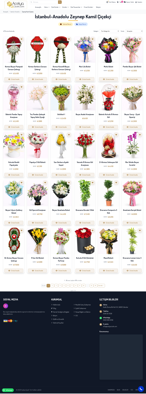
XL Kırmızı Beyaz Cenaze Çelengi (13, 259)
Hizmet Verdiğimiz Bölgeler (60, 312)
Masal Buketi (108, 258)
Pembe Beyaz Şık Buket (132, 66)
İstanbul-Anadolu (15, 12)
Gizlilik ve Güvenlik (57, 320)
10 (85, 286)
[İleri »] (105, 286)
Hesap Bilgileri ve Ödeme (82, 312)
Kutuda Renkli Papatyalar (13, 163)
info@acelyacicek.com (110, 327)
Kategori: (96, 31)
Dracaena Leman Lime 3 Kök (132, 259)
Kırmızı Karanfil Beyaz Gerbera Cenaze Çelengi (61, 67)
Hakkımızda (55, 305)
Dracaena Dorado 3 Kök (85, 210)
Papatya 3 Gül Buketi (37, 162)
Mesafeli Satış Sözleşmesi (82, 305)
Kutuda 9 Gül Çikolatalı (84, 258)
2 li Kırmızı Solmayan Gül (108, 162)
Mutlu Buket (108, 66)
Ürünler (65, 7)
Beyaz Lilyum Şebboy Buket (14, 211)
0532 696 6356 (108, 320)
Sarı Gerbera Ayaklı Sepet (61, 163)
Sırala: (122, 31)
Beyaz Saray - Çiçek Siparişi (132, 115)
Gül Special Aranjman (37, 210)
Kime (47, 7)
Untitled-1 (61, 114)
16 (98, 286)
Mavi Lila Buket (85, 66)
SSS (76, 316)
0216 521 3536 (107, 314)
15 (93, 286)
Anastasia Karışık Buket (132, 210)
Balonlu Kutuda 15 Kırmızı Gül (108, 115)
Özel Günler (56, 7)
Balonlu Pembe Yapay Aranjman (14, 115)
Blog (53, 309)
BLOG (118, 390)
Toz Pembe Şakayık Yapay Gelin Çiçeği (37, 115)
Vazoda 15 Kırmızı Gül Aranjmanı (85, 163)
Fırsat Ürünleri (88, 7)
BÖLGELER (125, 390)
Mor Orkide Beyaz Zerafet (132, 163)
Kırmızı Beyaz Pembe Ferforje (61, 259)
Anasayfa (38, 7)
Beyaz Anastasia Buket (61, 210)
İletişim (98, 7)
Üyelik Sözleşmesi (80, 309)
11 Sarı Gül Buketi (37, 258)
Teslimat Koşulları (57, 323)
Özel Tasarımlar (76, 7)
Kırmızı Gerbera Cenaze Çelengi (37, 67)
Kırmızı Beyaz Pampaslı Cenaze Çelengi (14, 67)
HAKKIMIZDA (111, 390)
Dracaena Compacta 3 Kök (108, 211)
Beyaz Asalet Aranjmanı (85, 114)
